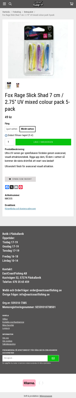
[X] (11, 187)
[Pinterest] (20, 187)
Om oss (5, 338)
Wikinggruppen (46, 396)
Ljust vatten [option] (11, 129)
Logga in (6, 328)
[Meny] (4, 3)
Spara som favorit (20, 179)
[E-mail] (16, 187)
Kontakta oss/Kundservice (13, 322)
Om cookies (7, 341)
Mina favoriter (8, 325)
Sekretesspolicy (8, 344)
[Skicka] (53, 358)
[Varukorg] (71, 3)
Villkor (5, 319)
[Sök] (10, 3)
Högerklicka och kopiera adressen (20, 208)
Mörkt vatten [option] (27, 129)
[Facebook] (7, 187)
